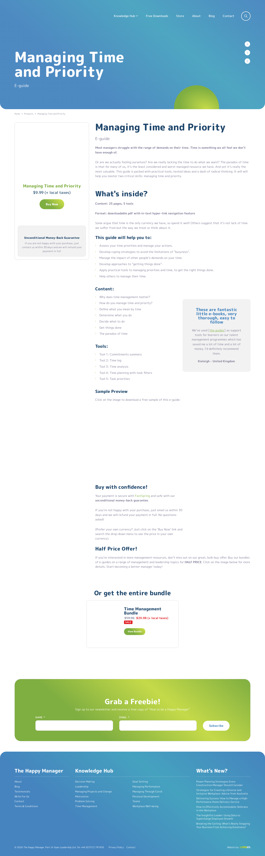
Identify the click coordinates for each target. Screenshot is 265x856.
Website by (233, 847)
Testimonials (22, 791)
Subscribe (216, 726)
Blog (212, 16)
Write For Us (21, 796)
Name (40, 717)
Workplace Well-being (145, 806)
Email (124, 717)
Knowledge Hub (124, 16)
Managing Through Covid (147, 791)
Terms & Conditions (26, 806)
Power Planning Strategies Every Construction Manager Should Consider (219, 783)
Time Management (86, 806)
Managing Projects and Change (93, 791)
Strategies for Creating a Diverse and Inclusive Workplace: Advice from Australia (222, 791)
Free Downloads (157, 16)
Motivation (82, 796)
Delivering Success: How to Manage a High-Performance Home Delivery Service (222, 800)
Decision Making (85, 781)
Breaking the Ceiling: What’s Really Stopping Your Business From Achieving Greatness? (223, 825)
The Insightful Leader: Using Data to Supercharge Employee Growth (218, 817)
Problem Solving (84, 801)
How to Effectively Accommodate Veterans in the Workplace (222, 808)
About (196, 16)
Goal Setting (140, 781)
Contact (228, 16)
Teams (136, 801)
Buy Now (52, 204)
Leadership (81, 786)
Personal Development (145, 796)
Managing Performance (146, 786)
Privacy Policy (116, 847)
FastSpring (142, 496)
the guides (217, 330)
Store (180, 16)
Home (17, 113)
